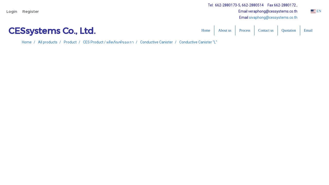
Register (30, 11)
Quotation (289, 30)
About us (224, 30)
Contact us (266, 30)
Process (244, 30)
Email (308, 30)
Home (205, 30)
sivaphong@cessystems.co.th (273, 17)
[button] (321, 31)
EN (316, 11)
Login (11, 11)
